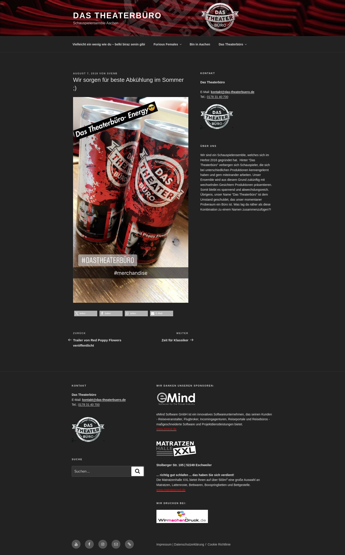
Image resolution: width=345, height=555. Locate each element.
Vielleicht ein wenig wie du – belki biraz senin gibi (109, 44)
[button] (85, 313)
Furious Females (168, 44)
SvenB (112, 73)
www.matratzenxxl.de (170, 489)
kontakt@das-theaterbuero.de (232, 92)
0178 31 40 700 (217, 97)
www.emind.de (166, 429)
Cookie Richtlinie (219, 544)
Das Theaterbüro (117, 15)
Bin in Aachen (200, 44)
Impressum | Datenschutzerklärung (180, 544)
